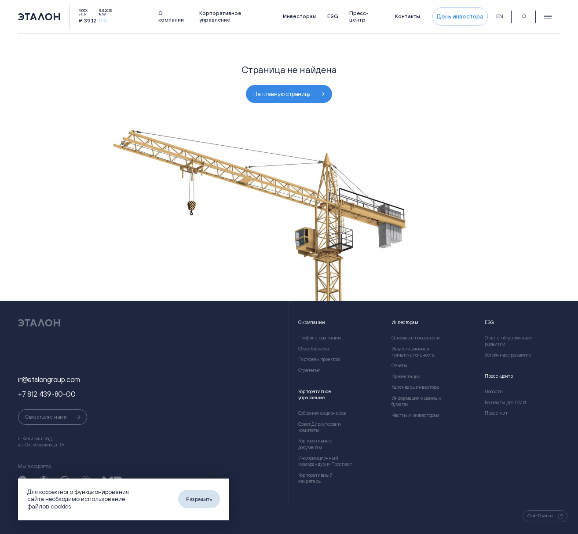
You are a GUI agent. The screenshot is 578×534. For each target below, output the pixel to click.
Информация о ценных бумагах (416, 401)
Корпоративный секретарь (315, 478)
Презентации (406, 376)
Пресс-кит (496, 413)
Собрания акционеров (322, 413)
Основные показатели (415, 337)
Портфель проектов (319, 359)
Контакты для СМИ (505, 402)
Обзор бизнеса (313, 348)
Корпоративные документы (315, 443)
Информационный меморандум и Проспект (325, 461)
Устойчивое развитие (508, 354)
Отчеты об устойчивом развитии (509, 340)
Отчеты (399, 365)
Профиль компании (319, 337)
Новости (493, 391)
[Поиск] (524, 16)
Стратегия (309, 370)
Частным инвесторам (415, 415)
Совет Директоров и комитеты (319, 427)
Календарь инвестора (415, 387)
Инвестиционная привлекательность (413, 351)
